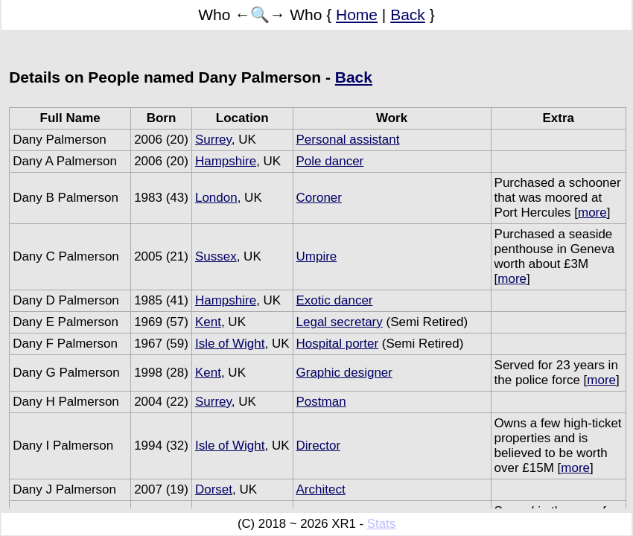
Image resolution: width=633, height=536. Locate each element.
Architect (321, 489)
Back (407, 14)
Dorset (213, 489)
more (592, 212)
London (216, 198)
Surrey (213, 140)
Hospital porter (337, 343)
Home (357, 14)
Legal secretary (339, 322)
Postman (321, 402)
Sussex (216, 256)
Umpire (316, 256)
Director (318, 445)
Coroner (319, 198)
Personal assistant (348, 140)
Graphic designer (344, 373)
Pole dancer (330, 161)
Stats (381, 524)
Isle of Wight (230, 343)
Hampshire (225, 161)
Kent (208, 322)
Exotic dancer (334, 300)
